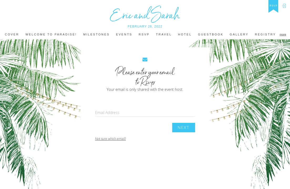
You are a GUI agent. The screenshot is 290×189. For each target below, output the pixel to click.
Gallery (239, 34)
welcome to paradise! (51, 34)
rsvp (273, 5)
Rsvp (144, 34)
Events (124, 34)
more (282, 34)
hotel (185, 34)
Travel (164, 34)
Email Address (107, 112)
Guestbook (210, 34)
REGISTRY (265, 34)
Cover (12, 34)
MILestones (96, 34)
